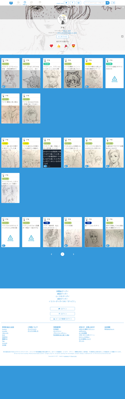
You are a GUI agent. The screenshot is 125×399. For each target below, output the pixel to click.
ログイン (62, 308)
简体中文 (4, 337)
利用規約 (56, 329)
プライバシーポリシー (60, 333)
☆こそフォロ (62, 37)
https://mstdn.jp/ (63, 33)
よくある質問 (83, 333)
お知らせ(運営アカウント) (87, 329)
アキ (62, 27)
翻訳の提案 (10, 327)
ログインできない (84, 337)
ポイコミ (81, 341)
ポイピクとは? (32, 329)
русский (4, 343)
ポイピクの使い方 (33, 331)
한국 (3, 335)
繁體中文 (4, 339)
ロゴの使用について (85, 339)
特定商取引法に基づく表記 (61, 335)
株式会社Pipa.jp (109, 329)
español (4, 331)
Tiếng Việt (5, 333)
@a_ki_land (67, 31)
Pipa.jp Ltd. (74, 356)
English (4, 329)
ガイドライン (57, 331)
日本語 (4, 345)
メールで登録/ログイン (62, 318)
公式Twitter (82, 331)
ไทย (3, 341)
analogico (66, 356)
